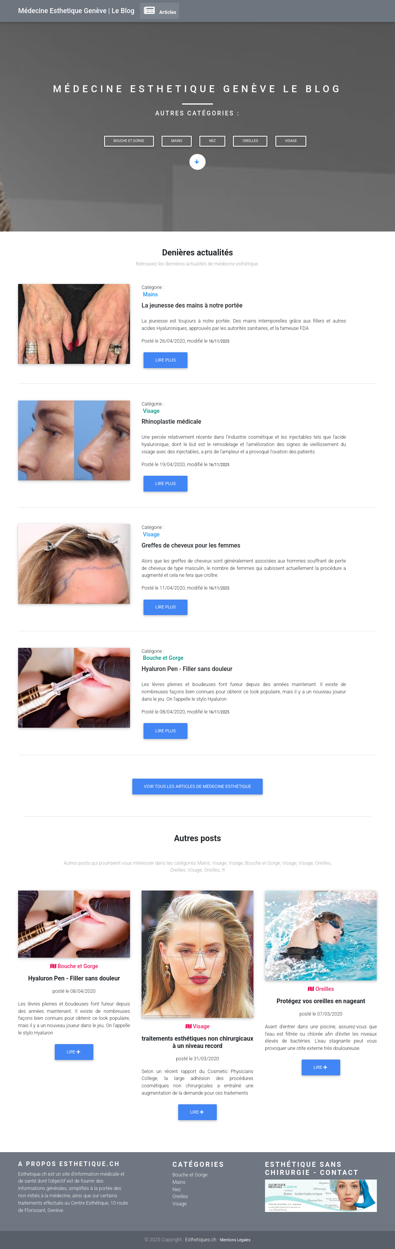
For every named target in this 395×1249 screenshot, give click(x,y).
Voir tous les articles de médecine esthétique (197, 786)
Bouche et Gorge (128, 141)
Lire (74, 1052)
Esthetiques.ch (200, 1239)
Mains (176, 141)
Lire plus (165, 360)
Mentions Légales (235, 1240)
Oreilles (250, 141)
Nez (212, 141)
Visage (291, 141)
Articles (159, 12)
